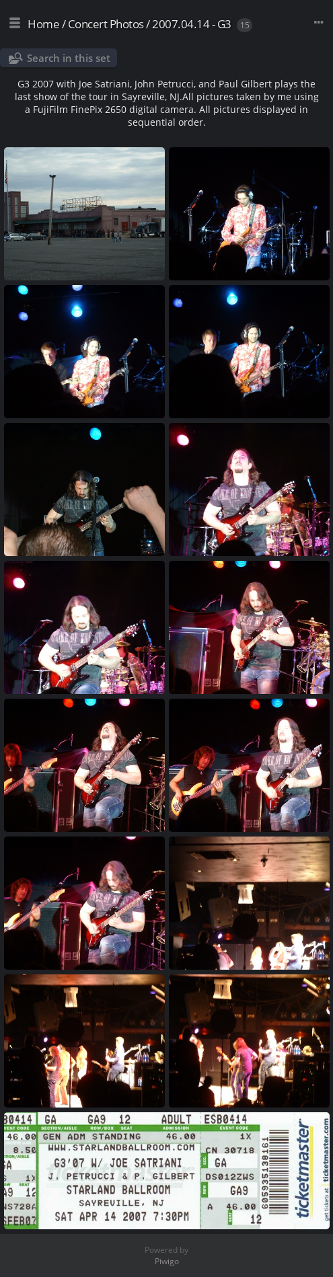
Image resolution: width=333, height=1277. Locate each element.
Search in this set (68, 58)
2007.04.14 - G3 (191, 24)
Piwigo (167, 1261)
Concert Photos (106, 24)
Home (43, 24)
